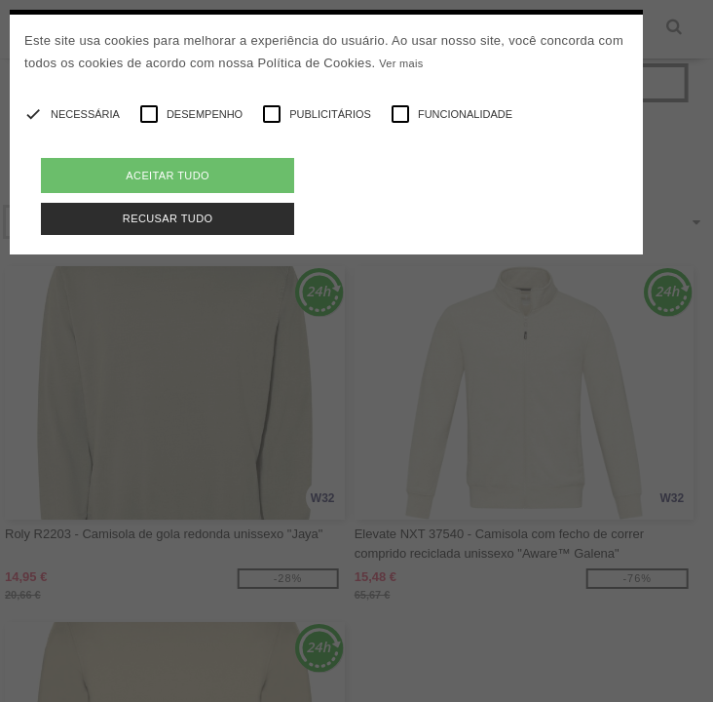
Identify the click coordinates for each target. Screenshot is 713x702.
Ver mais (401, 63)
